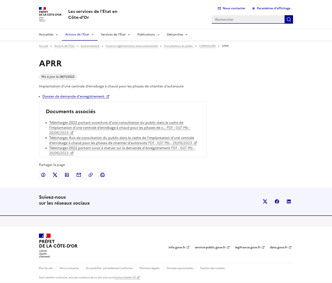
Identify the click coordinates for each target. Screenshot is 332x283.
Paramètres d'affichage (273, 8)
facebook (277, 201)
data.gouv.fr (279, 247)
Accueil (44, 46)
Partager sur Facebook (43, 175)
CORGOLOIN (207, 46)
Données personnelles (180, 268)
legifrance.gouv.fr (248, 247)
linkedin (289, 201)
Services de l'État (113, 34)
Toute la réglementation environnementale (132, 46)
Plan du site (46, 268)
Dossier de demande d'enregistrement (73, 96)
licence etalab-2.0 (125, 277)
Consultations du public (179, 46)
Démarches (175, 34)
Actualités (46, 34)
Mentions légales (150, 268)
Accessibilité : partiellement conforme (109, 268)
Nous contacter (234, 8)
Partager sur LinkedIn (67, 175)
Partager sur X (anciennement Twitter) (55, 175)
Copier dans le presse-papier (90, 175)
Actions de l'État (77, 34)
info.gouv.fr (177, 247)
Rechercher (289, 19)
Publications (146, 34)
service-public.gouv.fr (210, 247)
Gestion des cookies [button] (212, 268)
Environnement (90, 46)
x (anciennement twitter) (265, 201)
